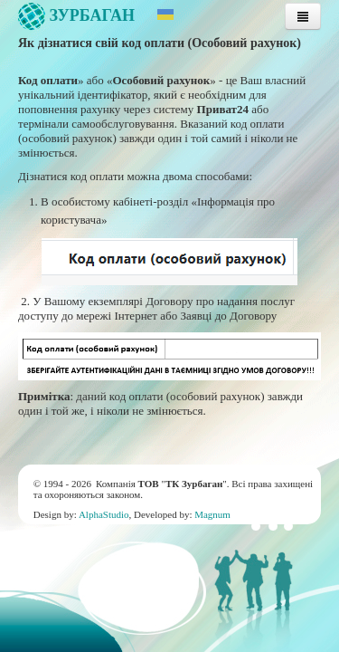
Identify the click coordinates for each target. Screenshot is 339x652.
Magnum (212, 514)
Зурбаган (76, 15)
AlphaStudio (104, 514)
